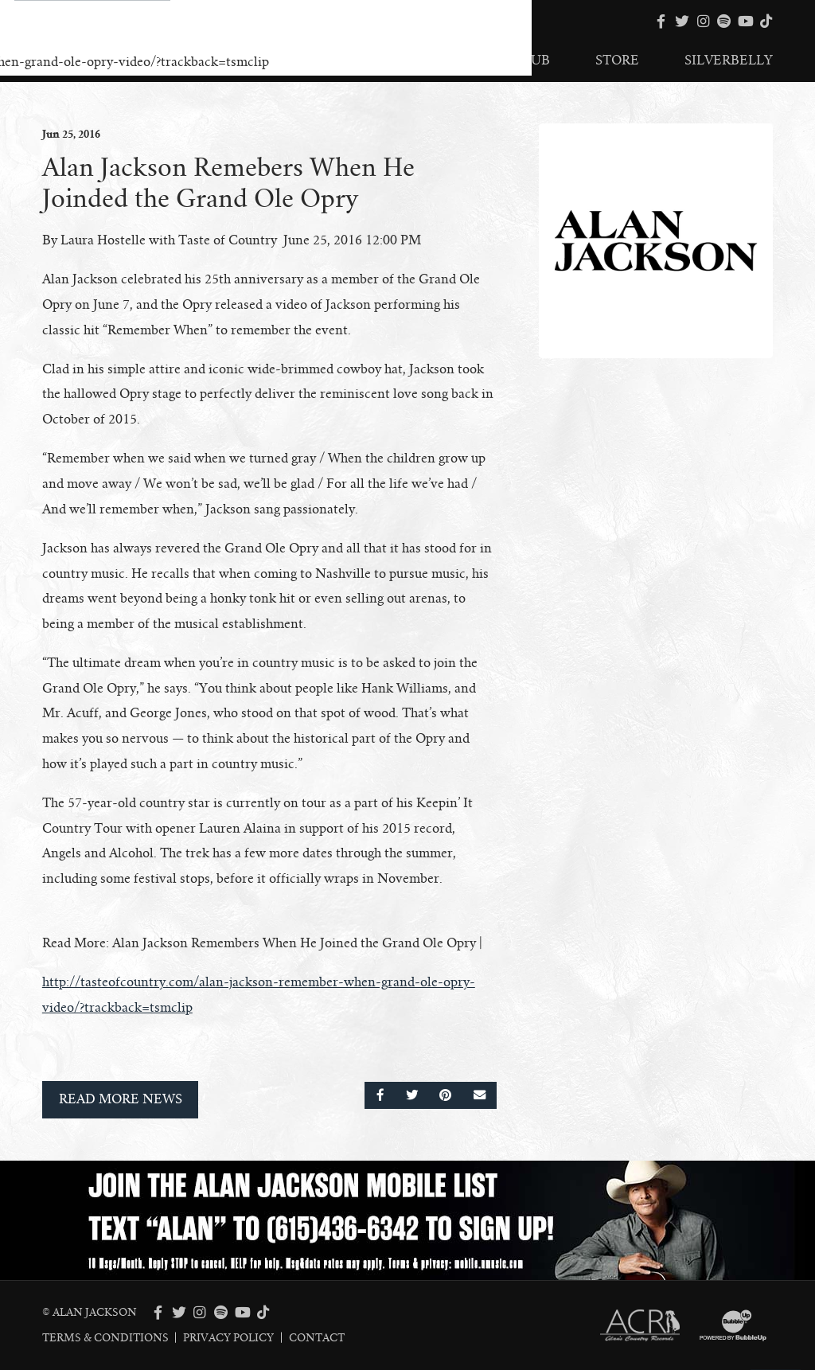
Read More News (120, 1099)
